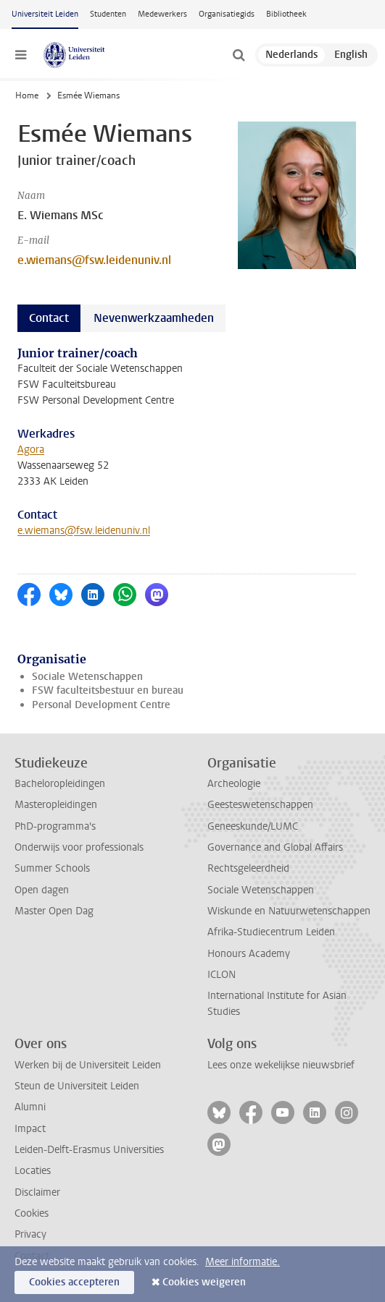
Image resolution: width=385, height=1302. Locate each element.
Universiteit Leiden (45, 14)
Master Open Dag (54, 911)
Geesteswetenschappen (260, 805)
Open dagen (42, 890)
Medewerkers (162, 14)
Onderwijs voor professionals (79, 847)
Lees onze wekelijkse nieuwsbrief (281, 1065)
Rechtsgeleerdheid (248, 868)
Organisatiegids (226, 14)
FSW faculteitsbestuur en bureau (107, 690)
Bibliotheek (286, 14)
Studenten (108, 14)
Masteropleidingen (56, 805)
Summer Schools (52, 868)
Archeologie (233, 784)
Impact (30, 1129)
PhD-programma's (55, 826)
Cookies (32, 1213)
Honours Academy (248, 954)
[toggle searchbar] (238, 55)
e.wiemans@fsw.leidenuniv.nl (94, 260)
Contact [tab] (49, 318)
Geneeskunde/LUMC (252, 826)
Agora (30, 449)
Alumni (30, 1107)
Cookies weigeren (204, 1282)
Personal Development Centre (101, 705)
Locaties (33, 1171)
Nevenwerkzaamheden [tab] (154, 318)
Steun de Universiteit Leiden (77, 1086)
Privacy (30, 1234)
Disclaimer (37, 1192)
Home (26, 95)
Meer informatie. (242, 1262)
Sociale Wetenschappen (87, 677)
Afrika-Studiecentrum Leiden (271, 932)
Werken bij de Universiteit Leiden (88, 1065)
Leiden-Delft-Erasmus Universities (89, 1150)
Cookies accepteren (74, 1282)
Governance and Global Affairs (275, 847)
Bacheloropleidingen (60, 784)
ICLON (221, 975)
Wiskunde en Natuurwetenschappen (288, 911)
